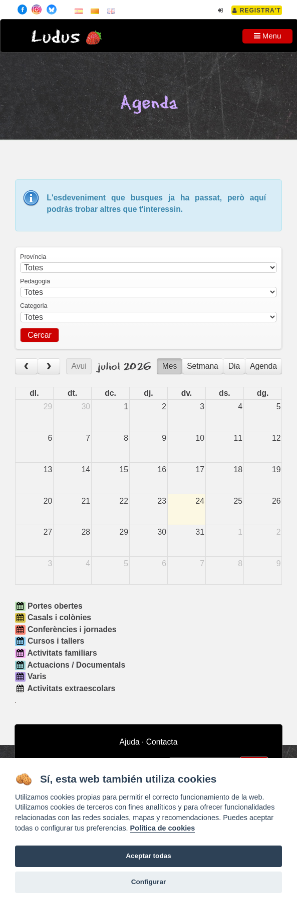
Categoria (33, 305)
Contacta (162, 742)
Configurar (148, 882)
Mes (169, 366)
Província (33, 256)
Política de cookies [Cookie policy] (162, 828)
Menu (267, 35)
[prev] (26, 366)
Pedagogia (35, 281)
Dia (234, 366)
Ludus (55, 37)
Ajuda (130, 742)
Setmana (202, 366)
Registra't (256, 10)
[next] (49, 366)
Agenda (263, 366)
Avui (79, 366)
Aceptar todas (148, 856)
